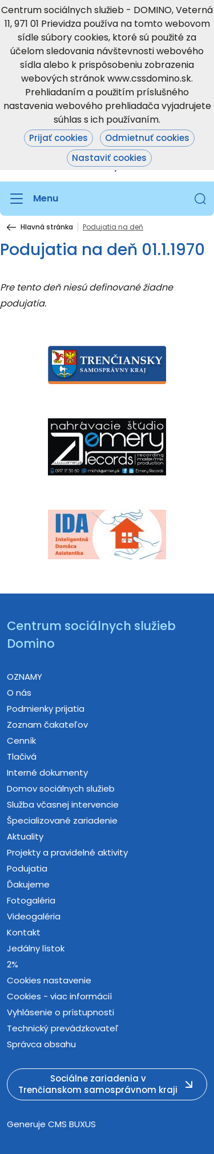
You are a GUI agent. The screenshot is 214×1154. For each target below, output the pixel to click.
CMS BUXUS (72, 1124)
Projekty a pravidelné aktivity (67, 852)
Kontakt (24, 932)
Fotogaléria (31, 900)
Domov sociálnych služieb (61, 788)
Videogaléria (33, 916)
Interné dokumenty (47, 772)
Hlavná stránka (47, 227)
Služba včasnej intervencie (63, 804)
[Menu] (32, 198)
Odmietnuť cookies (147, 138)
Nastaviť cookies (109, 158)
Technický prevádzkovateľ (63, 1028)
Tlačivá (22, 756)
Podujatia (27, 868)
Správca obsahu (41, 1044)
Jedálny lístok (35, 948)
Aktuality (25, 836)
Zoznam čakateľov (47, 725)
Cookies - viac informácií (59, 996)
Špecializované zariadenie (62, 820)
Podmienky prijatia (45, 709)
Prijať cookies (58, 138)
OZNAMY (24, 677)
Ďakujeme (28, 884)
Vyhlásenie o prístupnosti (60, 1012)
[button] (200, 198)
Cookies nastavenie (49, 980)
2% (12, 964)
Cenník (21, 741)
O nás (19, 693)
